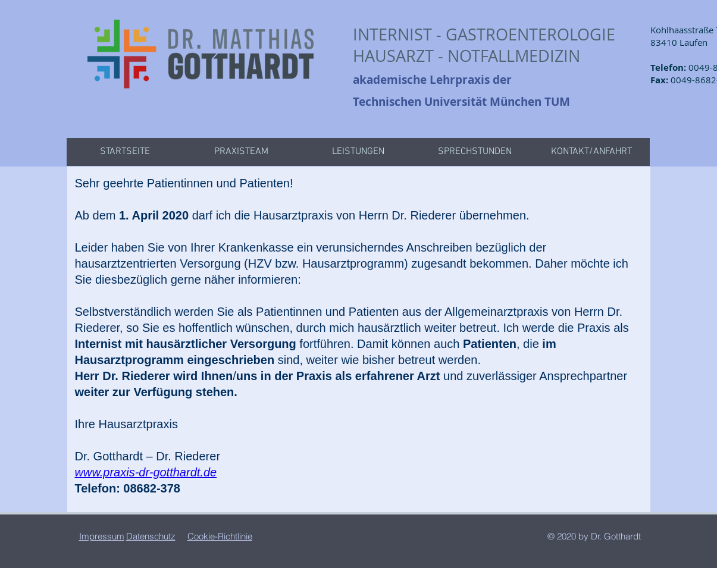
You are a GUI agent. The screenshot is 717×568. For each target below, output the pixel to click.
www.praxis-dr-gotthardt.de (146, 472)
